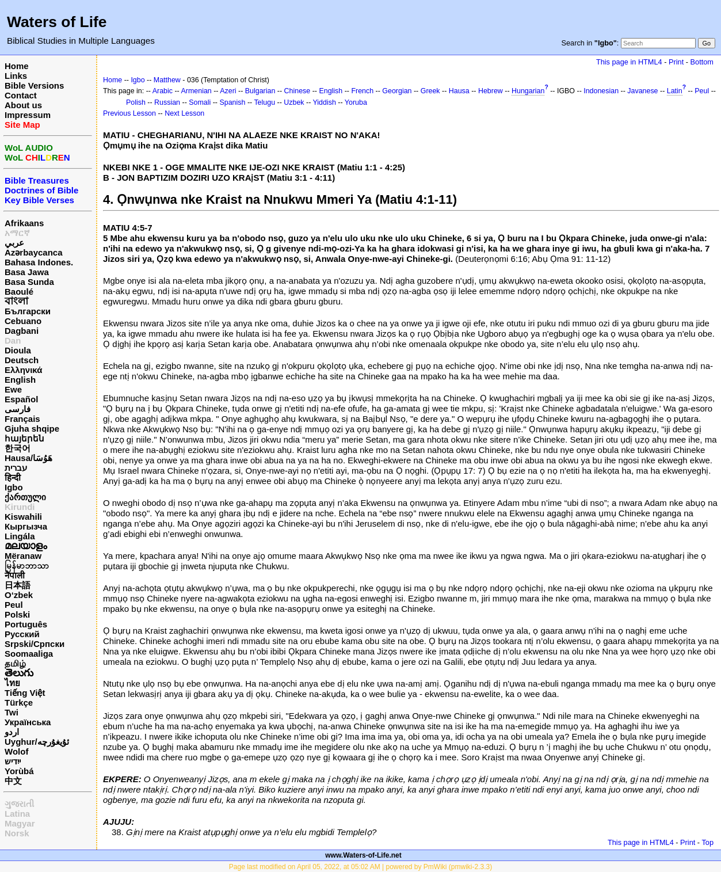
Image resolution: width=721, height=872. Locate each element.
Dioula (18, 350)
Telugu (264, 102)
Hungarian (528, 91)
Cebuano (23, 321)
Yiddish (324, 102)
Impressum (28, 115)
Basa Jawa (27, 272)
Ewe (13, 389)
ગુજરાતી (19, 804)
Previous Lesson (129, 113)
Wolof (16, 751)
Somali (200, 102)
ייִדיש (13, 761)
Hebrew (490, 91)
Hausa (459, 91)
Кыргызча (26, 526)
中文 (13, 781)
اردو (12, 732)
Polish (136, 102)
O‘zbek (19, 595)
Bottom (702, 62)
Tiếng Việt (25, 693)
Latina (17, 813)
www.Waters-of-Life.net (363, 855)
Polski (17, 614)
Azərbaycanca (34, 252)
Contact (21, 95)
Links (16, 76)
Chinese (297, 91)
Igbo (14, 487)
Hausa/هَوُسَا (28, 458)
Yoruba (356, 102)
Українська (28, 722)
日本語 (17, 585)
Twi (11, 712)
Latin (674, 91)
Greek (430, 91)
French (362, 91)
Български (28, 311)
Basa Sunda (29, 282)
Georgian (396, 91)
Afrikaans (24, 223)
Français (22, 419)
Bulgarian (260, 91)
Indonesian (601, 91)
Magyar (20, 823)
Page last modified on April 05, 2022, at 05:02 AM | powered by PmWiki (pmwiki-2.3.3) (360, 867)
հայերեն (24, 438)
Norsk (17, 833)
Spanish (232, 102)
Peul (14, 605)
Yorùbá (19, 771)
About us (23, 105)
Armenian (196, 91)
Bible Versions (34, 85)
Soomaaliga (29, 653)
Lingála (20, 536)
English (20, 379)
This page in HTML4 (629, 62)
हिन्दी (13, 477)
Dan (13, 340)
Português (26, 624)
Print (676, 62)
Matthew (167, 80)
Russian (167, 102)
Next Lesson (184, 113)
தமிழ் (15, 663)
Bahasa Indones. (39, 262)
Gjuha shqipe (32, 428)
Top (707, 842)
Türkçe (19, 702)
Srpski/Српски (34, 644)
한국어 (17, 448)
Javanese (642, 91)
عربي (14, 242)
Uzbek (294, 102)
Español (21, 399)
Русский (22, 634)
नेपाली (15, 575)
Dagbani (22, 331)
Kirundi (20, 507)
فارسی (17, 409)
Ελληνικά (23, 370)
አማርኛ (17, 233)
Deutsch (22, 360)
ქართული (25, 497)
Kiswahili (23, 516)
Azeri (228, 91)
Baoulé (19, 291)
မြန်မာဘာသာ (27, 565)
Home (17, 66)
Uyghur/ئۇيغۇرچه (37, 742)
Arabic (162, 91)
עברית (16, 468)
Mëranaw (23, 556)
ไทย (12, 683)
